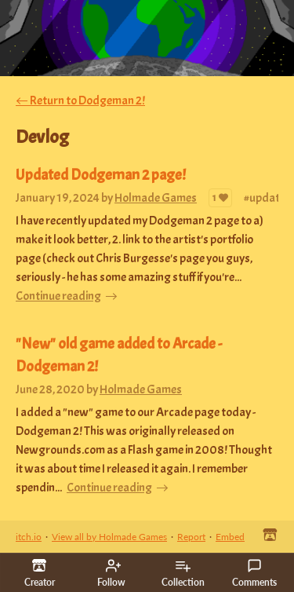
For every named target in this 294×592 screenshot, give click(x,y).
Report (191, 537)
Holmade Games (155, 198)
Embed (230, 537)
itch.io (29, 537)
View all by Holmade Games (109, 537)
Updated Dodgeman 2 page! (101, 175)
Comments (254, 573)
